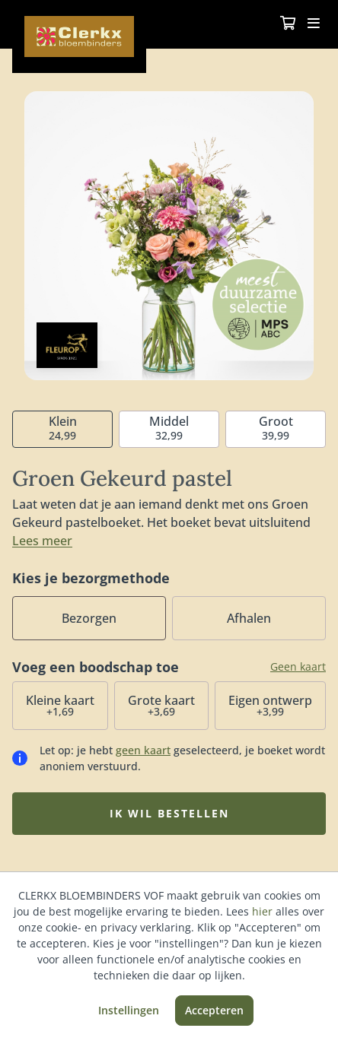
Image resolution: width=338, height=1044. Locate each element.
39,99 (276, 428)
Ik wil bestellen (169, 813)
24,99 (63, 428)
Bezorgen (89, 618)
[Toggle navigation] (313, 24)
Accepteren (214, 1010)
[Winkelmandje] (287, 24)
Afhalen (249, 618)
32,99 (169, 428)
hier (262, 911)
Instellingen (128, 1010)
